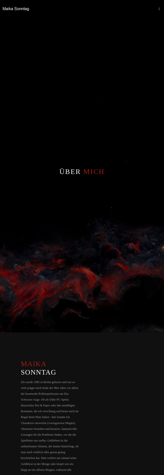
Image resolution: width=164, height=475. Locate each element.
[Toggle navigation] (159, 9)
